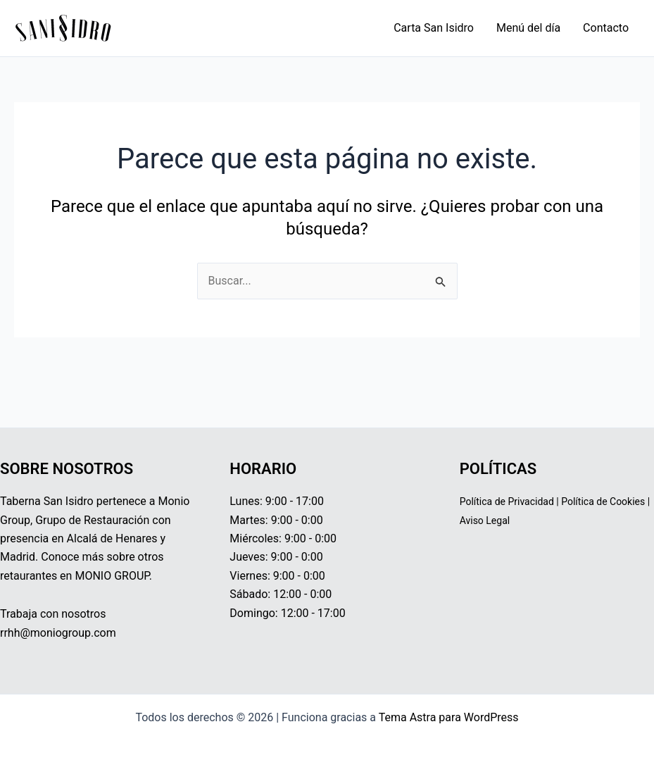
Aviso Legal (485, 520)
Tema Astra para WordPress (449, 717)
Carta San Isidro (434, 28)
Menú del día (528, 28)
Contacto (606, 28)
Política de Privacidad (507, 501)
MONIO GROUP (112, 575)
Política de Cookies (603, 501)
